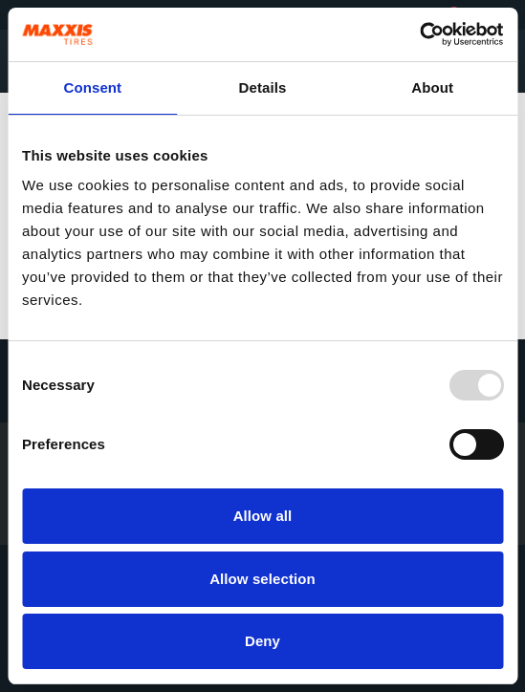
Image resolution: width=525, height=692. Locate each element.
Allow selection (262, 579)
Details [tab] (263, 87)
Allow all (263, 516)
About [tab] (432, 87)
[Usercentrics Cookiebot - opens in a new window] (419, 34)
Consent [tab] (92, 87)
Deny (262, 641)
